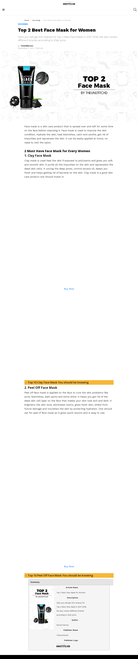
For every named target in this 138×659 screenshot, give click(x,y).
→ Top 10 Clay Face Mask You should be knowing (56, 382)
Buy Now (69, 288)
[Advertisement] (69, 334)
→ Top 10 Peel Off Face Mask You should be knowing (58, 575)
